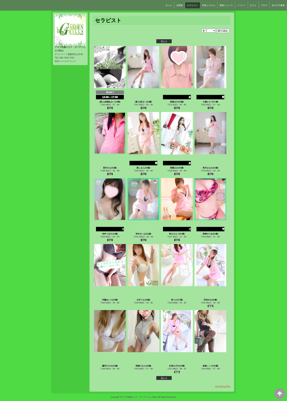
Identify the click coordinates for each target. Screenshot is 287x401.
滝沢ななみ (208, 168)
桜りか (174, 300)
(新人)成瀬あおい (107, 102)
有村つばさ (107, 234)
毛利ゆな (208, 300)
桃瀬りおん (141, 366)
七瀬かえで (208, 102)
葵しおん (141, 168)
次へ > (164, 41)
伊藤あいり (107, 300)
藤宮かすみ (107, 366)
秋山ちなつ (174, 234)
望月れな (107, 168)
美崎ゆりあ (208, 234)
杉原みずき (174, 366)
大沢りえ (141, 300)
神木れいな (141, 234)
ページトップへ (222, 386)
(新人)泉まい (140, 102)
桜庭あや (174, 102)
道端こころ (208, 366)
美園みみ (174, 168)
